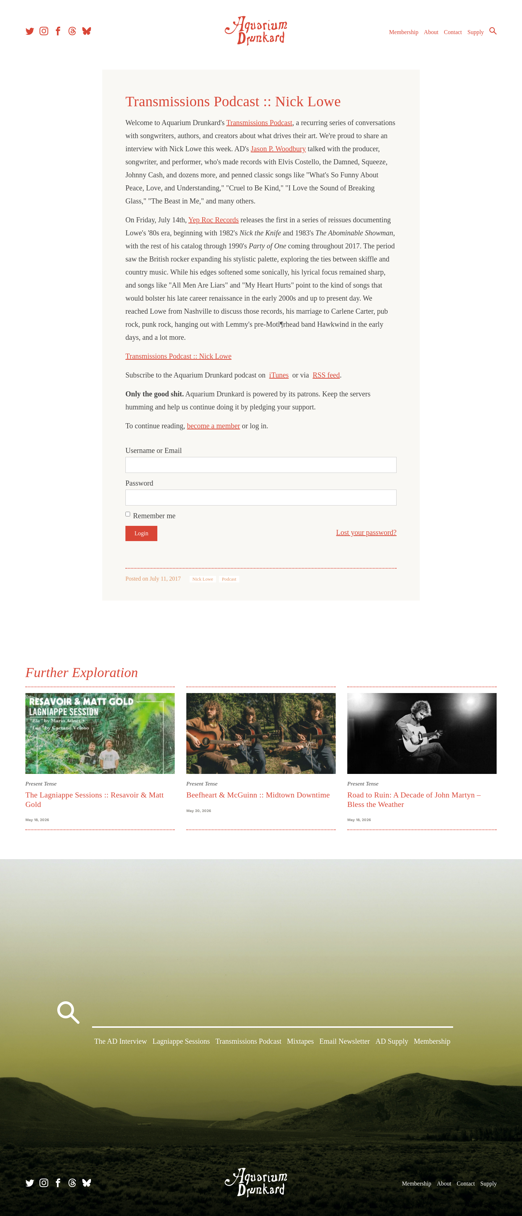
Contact (453, 32)
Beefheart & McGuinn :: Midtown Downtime (258, 795)
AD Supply (392, 1041)
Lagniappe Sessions (181, 1041)
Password (139, 483)
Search (493, 30)
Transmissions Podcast (259, 123)
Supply (476, 32)
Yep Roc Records (213, 220)
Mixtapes (300, 1041)
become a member (213, 426)
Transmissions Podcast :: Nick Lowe (178, 356)
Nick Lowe (202, 579)
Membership (403, 32)
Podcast (229, 579)
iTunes (279, 375)
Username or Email (153, 450)
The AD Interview (120, 1041)
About (431, 32)
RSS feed (326, 375)
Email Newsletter (344, 1041)
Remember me (154, 516)
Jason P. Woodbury (278, 149)
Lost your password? (366, 532)
